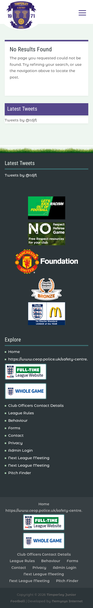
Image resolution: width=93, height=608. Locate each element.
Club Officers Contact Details (36, 405)
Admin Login (20, 450)
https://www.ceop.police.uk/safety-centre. (48, 359)
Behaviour (18, 420)
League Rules (21, 413)
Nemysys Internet (67, 601)
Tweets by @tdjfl (21, 120)
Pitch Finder (19, 472)
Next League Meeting (28, 457)
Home (14, 351)
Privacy (15, 442)
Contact (16, 435)
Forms (14, 428)
